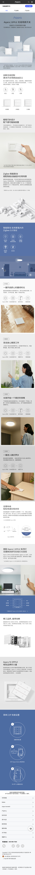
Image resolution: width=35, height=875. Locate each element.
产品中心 (4, 811)
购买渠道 (4, 824)
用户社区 (4, 819)
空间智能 (4, 798)
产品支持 (27, 10)
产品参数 (16, 10)
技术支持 (4, 815)
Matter (3, 802)
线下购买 (28, 6)
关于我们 (4, 832)
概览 (7, 10)
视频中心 (4, 837)
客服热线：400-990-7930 (9, 842)
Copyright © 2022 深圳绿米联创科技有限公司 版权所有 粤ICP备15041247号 (16, 853)
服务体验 (4, 828)
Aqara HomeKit (6, 806)
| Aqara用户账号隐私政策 (9, 858)
